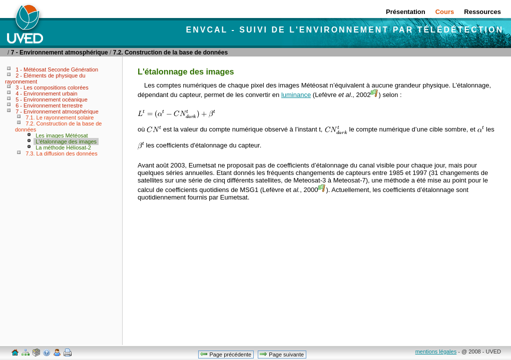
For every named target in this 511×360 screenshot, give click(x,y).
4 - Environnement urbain (47, 93)
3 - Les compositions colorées (52, 87)
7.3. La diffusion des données (62, 153)
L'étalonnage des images (66, 141)
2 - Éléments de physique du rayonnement (45, 78)
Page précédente (225, 354)
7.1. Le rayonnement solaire (60, 117)
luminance (296, 94)
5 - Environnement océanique (52, 99)
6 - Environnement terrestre (49, 105)
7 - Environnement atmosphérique (59, 52)
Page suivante (281, 354)
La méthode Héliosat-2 (63, 147)
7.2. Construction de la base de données (170, 52)
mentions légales (436, 351)
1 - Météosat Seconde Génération (57, 69)
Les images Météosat (62, 135)
